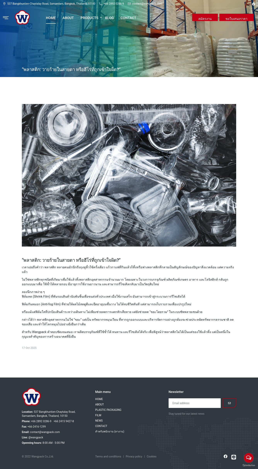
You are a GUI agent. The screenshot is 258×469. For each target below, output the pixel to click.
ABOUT (99, 404)
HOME (99, 399)
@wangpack (35, 437)
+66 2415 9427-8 (63, 421)
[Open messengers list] (249, 458)
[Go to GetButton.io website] (249, 465)
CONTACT (101, 426)
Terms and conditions (108, 456)
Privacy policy (134, 456)
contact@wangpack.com (147, 3)
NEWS (99, 420)
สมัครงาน (205, 19)
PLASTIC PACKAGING (108, 409)
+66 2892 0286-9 (114, 3)
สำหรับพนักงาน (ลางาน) (109, 431)
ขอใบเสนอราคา (236, 19)
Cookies (151, 456)
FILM (98, 415)
